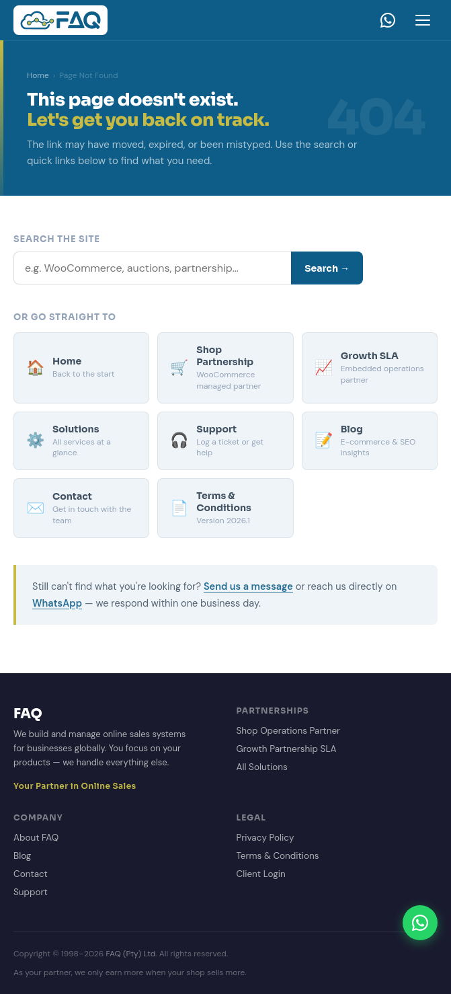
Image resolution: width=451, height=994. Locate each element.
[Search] (152, 268)
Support (30, 892)
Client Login (261, 874)
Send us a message (248, 586)
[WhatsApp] (388, 20)
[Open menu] (423, 20)
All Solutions (262, 767)
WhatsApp (57, 603)
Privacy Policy (265, 837)
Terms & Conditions (278, 856)
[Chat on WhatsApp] (420, 922)
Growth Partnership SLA (287, 749)
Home (38, 75)
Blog (22, 856)
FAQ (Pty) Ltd (130, 953)
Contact (30, 874)
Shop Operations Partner (289, 730)
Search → (327, 268)
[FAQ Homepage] (60, 20)
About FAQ (35, 837)
